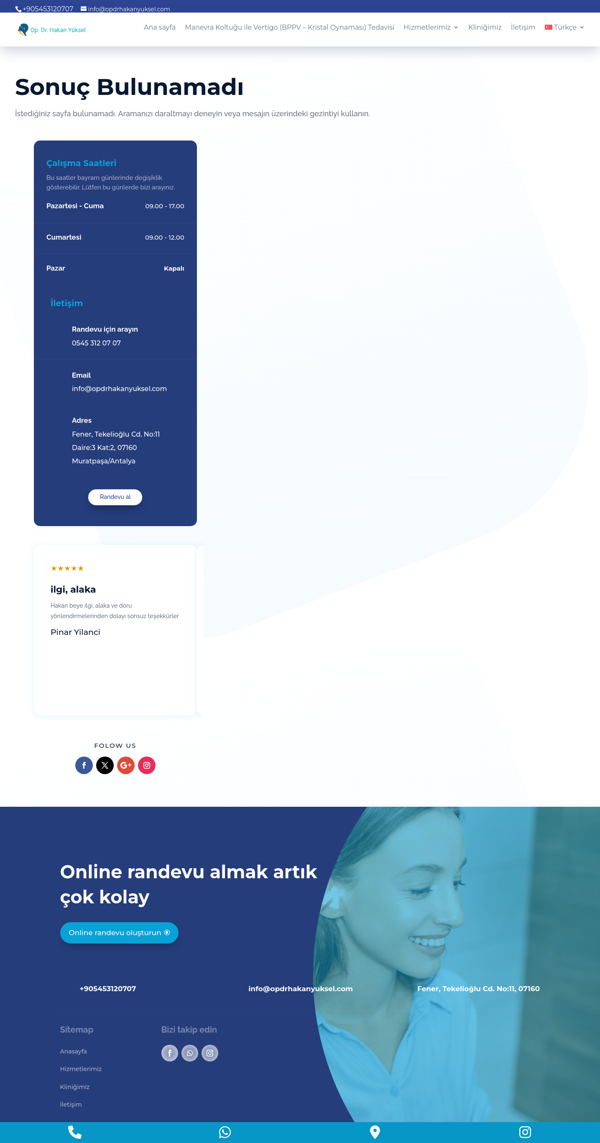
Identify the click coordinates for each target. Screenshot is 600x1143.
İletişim (523, 28)
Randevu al (497, 439)
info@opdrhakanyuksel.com (300, 931)
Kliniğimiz (485, 28)
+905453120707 (108, 931)
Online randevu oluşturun (115, 875)
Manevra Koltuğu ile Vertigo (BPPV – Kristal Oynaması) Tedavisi (289, 28)
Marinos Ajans (224, 1103)
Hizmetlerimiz (427, 28)
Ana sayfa (160, 28)
